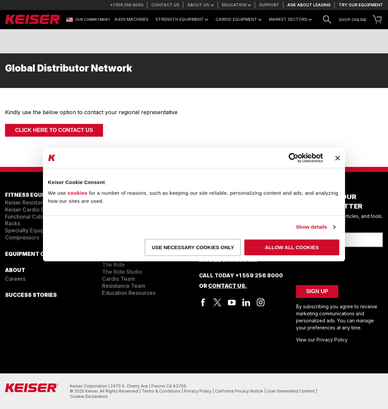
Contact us (165, 5)
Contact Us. (227, 285)
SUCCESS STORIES (31, 294)
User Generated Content (291, 391)
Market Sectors (290, 19)
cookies (77, 193)
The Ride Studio (122, 271)
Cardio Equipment (238, 19)
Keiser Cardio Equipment (36, 209)
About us (200, 5)
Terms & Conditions (162, 391)
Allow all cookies (292, 247)
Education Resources (128, 292)
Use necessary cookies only (193, 247)
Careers (15, 278)
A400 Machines (131, 19)
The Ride (113, 264)
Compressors (22, 237)
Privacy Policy (198, 391)
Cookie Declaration (89, 396)
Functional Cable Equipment (40, 216)
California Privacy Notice (239, 391)
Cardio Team (118, 278)
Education (236, 5)
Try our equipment (361, 5)
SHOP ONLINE (353, 20)
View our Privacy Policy (322, 340)
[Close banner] (337, 158)
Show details (311, 227)
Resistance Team (123, 285)
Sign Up (317, 291)
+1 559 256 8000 (126, 5)
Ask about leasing (309, 5)
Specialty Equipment (31, 230)
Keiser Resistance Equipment (42, 202)
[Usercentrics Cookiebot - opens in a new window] (293, 158)
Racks (12, 223)
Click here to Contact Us (54, 130)
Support (269, 5)
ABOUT (15, 270)
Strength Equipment (181, 19)
